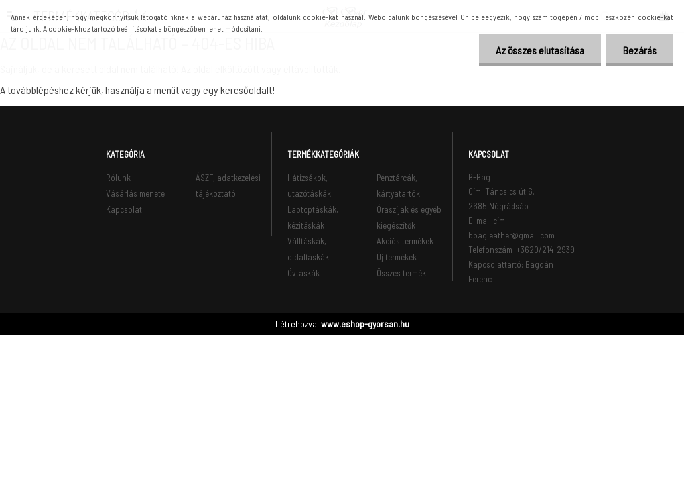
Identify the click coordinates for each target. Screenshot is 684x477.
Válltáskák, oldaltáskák (308, 249)
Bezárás (640, 50)
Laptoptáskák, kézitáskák (312, 217)
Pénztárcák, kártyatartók (398, 185)
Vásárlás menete (135, 193)
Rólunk (118, 177)
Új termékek (397, 257)
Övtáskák (303, 273)
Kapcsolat (124, 209)
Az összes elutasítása (540, 50)
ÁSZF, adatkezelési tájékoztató (228, 185)
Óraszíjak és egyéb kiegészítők (409, 217)
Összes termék (401, 273)
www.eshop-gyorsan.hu (365, 323)
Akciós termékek (405, 241)
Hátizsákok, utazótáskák (309, 185)
